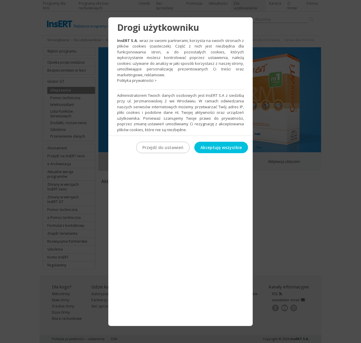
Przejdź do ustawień (162, 147)
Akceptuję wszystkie (221, 147)
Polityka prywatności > (137, 80)
